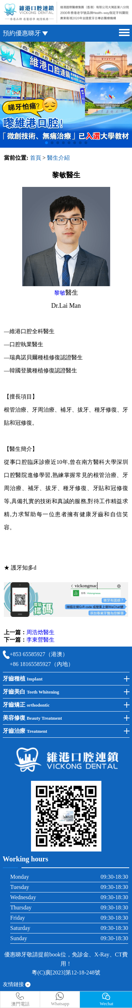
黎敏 (59, 293)
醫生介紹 (58, 158)
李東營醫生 (40, 640)
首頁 (35, 158)
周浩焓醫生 (40, 632)
